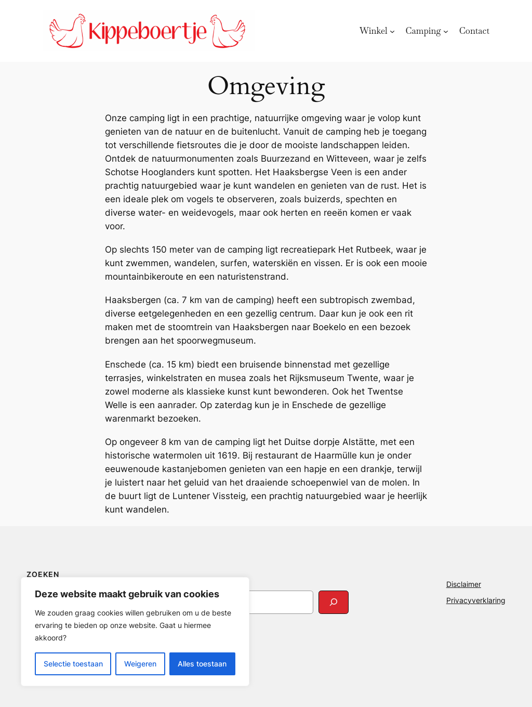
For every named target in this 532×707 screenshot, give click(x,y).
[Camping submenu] (445, 30)
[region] (135, 631)
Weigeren (140, 663)
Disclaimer (463, 584)
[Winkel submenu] (392, 30)
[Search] (333, 602)
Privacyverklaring (476, 600)
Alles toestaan (202, 663)
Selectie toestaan (73, 663)
